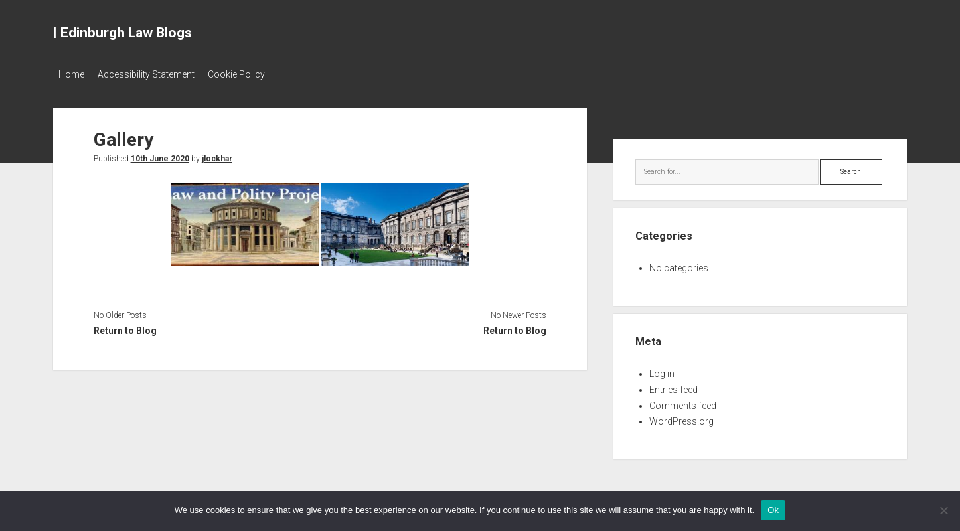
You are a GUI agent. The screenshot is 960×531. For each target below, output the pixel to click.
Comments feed (682, 401)
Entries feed (673, 385)
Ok (773, 510)
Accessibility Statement (152, 74)
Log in (662, 369)
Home (71, 74)
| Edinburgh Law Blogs (122, 32)
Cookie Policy (249, 74)
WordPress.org (681, 417)
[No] (943, 510)
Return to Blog (125, 326)
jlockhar (217, 154)
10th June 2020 (160, 154)
